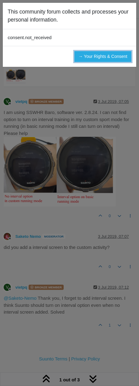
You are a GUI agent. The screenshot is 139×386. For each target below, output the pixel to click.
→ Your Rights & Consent (102, 56)
